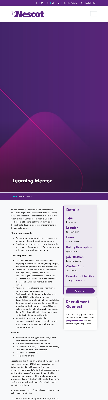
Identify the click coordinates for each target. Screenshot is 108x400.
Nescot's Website (70, 3)
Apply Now (80, 290)
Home (15, 196)
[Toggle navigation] (93, 13)
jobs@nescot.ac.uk (74, 320)
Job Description (78, 280)
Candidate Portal (88, 3)
